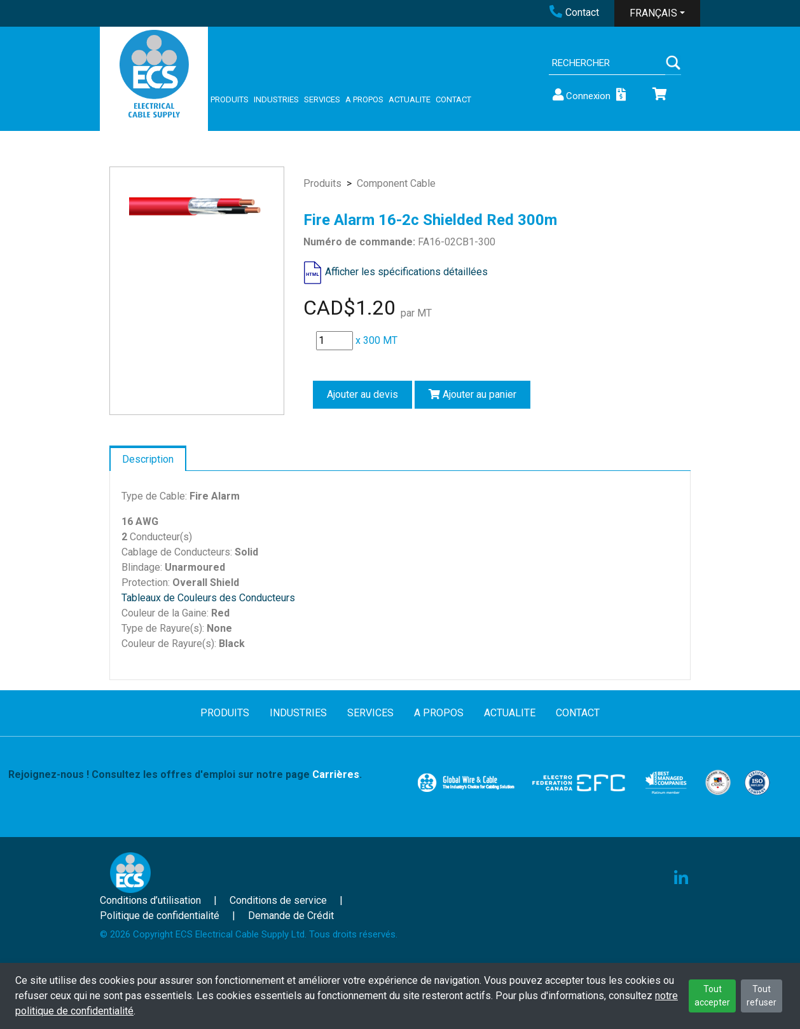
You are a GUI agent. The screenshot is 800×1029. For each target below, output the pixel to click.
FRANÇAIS (653, 13)
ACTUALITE (410, 99)
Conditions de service (278, 900)
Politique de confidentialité (159, 916)
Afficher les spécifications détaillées (406, 272)
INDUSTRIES (276, 99)
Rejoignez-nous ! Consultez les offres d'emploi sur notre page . (185, 774)
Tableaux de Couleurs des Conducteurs (208, 598)
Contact (574, 12)
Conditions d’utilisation (150, 900)
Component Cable (396, 183)
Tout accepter (712, 995)
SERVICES (322, 99)
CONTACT (453, 99)
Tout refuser (761, 995)
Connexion (580, 95)
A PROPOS (364, 99)
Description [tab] (148, 459)
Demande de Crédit (291, 916)
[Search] (607, 63)
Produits (322, 183)
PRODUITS (229, 99)
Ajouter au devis (362, 394)
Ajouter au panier (472, 394)
